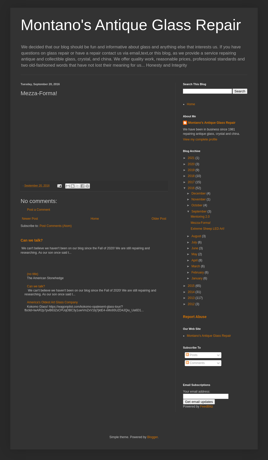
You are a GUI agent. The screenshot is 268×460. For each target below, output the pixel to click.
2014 (192, 292)
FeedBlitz (206, 406)
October (197, 205)
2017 (192, 182)
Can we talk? (32, 240)
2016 (192, 188)
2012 (192, 304)
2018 (192, 176)
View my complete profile (200, 139)
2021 (192, 158)
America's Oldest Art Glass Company (52, 302)
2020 (192, 164)
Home (95, 218)
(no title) (32, 274)
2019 (192, 170)
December (199, 193)
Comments (195, 363)
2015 (192, 286)
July (194, 242)
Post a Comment (38, 209)
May (194, 254)
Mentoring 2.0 (200, 216)
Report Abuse (194, 317)
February (198, 272)
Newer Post (30, 218)
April (194, 260)
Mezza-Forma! (201, 223)
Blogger (152, 437)
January (197, 278)
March (196, 266)
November (199, 199)
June (195, 248)
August (196, 236)
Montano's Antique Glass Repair (131, 24)
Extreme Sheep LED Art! (207, 229)
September (199, 211)
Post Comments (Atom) (55, 226)
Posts (191, 355)
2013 (192, 298)
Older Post (159, 218)
